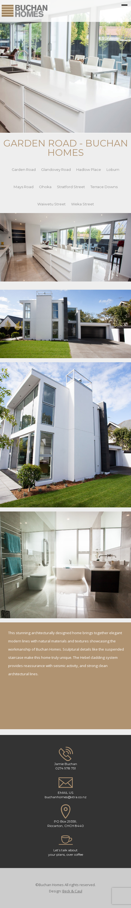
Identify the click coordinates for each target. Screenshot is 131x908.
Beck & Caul (72, 891)
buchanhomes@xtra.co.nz (66, 797)
